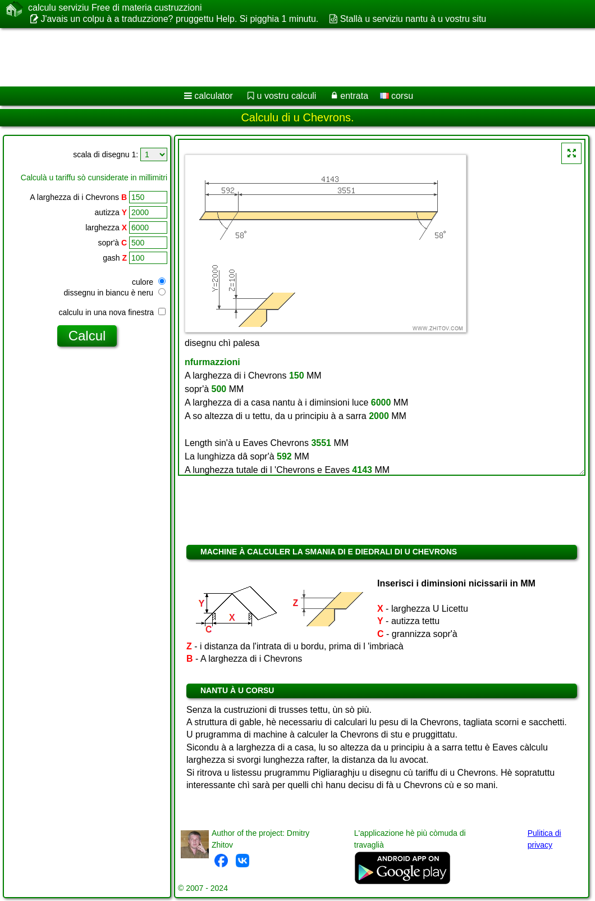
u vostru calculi (287, 96)
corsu (397, 96)
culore (149, 281)
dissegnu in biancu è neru (115, 292)
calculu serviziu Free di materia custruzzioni (115, 8)
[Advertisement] (286, 57)
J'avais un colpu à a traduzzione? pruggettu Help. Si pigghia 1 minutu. (179, 19)
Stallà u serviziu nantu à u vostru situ (413, 19)
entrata (354, 96)
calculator (213, 96)
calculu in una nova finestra (112, 312)
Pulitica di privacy (544, 839)
